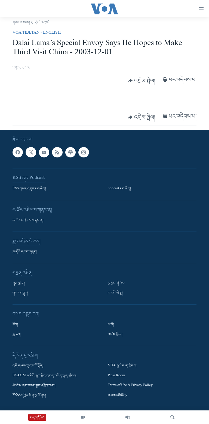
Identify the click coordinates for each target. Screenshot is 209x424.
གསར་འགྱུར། (20, 293)
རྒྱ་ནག (17, 334)
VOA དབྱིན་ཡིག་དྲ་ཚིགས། (29, 395)
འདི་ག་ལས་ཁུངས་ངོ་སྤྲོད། (28, 366)
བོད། (15, 324)
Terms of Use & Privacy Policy (130, 385)
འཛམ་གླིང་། (115, 334)
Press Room (116, 375)
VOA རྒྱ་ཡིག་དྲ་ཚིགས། (122, 366)
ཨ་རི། (111, 324)
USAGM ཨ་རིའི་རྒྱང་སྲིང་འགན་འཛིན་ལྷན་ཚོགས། (44, 375)
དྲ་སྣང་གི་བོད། (116, 283)
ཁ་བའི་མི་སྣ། (115, 293)
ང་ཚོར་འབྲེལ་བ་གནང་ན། (28, 220)
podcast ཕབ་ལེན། (119, 189)
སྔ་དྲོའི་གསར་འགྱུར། (25, 252)
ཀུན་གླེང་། (19, 283)
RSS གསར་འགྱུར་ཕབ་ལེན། (29, 189)
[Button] (141, 80)
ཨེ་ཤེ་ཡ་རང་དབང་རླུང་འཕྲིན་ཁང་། (34, 385)
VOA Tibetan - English (37, 33)
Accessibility (117, 395)
